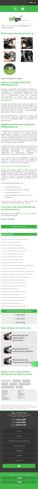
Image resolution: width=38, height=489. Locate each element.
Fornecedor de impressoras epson (13, 300)
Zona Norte (16, 381)
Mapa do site (19, 460)
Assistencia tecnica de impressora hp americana (18, 271)
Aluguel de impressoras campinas (13, 254)
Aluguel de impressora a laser (12, 245)
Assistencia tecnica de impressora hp (14, 268)
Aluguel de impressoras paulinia (12, 259)
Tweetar (4, 222)
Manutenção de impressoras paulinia (22, 350)
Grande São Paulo (24, 384)
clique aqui (27, 214)
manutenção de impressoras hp (11, 98)
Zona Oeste (26, 381)
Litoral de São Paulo (8, 387)
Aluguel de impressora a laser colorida (15, 239)
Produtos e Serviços (19, 446)
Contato (19, 455)
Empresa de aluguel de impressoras (13, 286)
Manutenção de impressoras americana (20, 337)
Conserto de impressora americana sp (14, 283)
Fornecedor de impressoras (11, 294)
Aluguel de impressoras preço (12, 262)
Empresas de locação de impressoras (14, 291)
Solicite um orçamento (19, 226)
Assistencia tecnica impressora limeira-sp (15, 277)
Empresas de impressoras (10, 289)
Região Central (6, 381)
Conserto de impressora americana (13, 280)
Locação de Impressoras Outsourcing (19, 441)
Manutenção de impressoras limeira (22, 361)
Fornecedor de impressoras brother (14, 297)
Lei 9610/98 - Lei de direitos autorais (18, 408)
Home (19, 431)
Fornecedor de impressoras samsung (14, 306)
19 (19, 315)
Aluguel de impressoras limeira (12, 257)
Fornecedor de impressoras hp (12, 303)
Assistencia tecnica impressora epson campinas (17, 274)
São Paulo (19, 387)
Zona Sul (4, 384)
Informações (7, 234)
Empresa (19, 436)
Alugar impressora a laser (11, 242)
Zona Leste (13, 384)
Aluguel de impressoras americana (13, 248)
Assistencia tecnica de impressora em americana (18, 265)
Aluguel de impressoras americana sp (14, 251)
